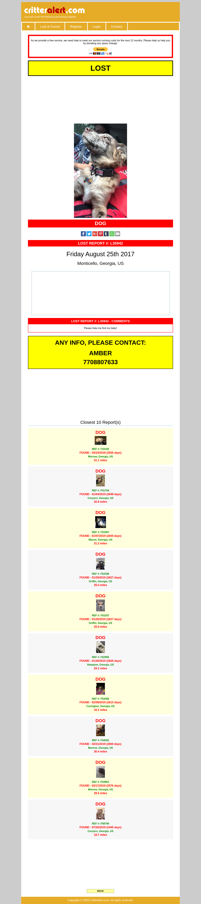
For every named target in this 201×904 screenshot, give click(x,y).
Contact (116, 26)
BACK (100, 891)
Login (97, 26)
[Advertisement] (140, 10)
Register (76, 26)
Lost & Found (50, 26)
